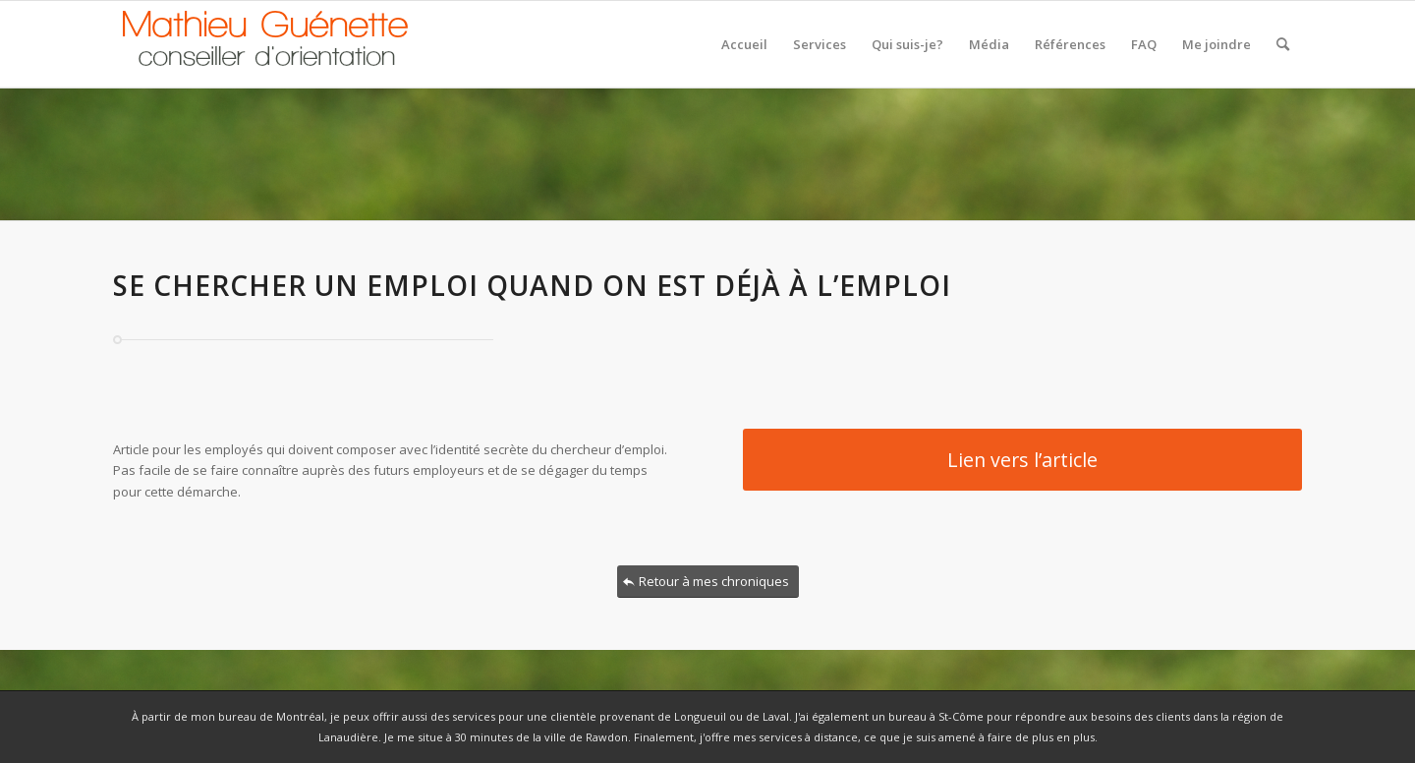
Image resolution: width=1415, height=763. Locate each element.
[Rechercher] (1283, 44)
